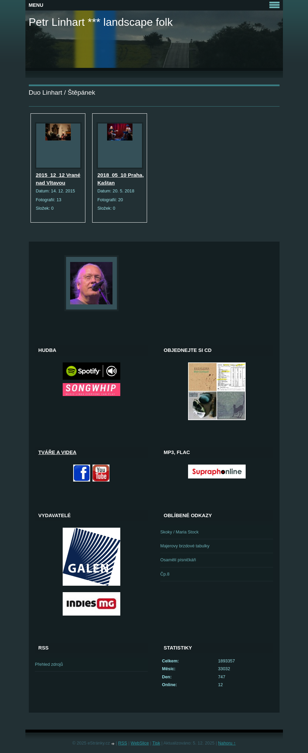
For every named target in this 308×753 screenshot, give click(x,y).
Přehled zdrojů (49, 664)
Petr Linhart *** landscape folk (101, 22)
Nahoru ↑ (227, 743)
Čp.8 (164, 574)
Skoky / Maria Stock (179, 531)
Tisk (156, 743)
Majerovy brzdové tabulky (184, 545)
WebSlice (140, 743)
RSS (122, 743)
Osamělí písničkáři (178, 559)
